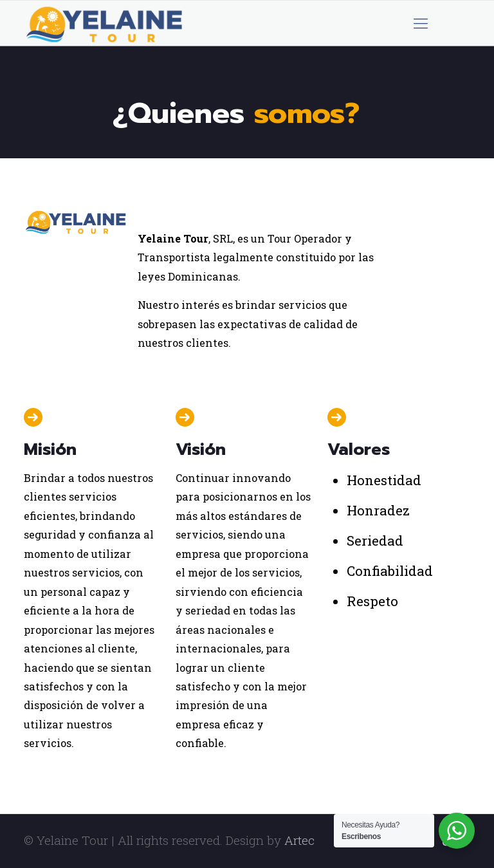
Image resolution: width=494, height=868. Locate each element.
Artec (299, 840)
